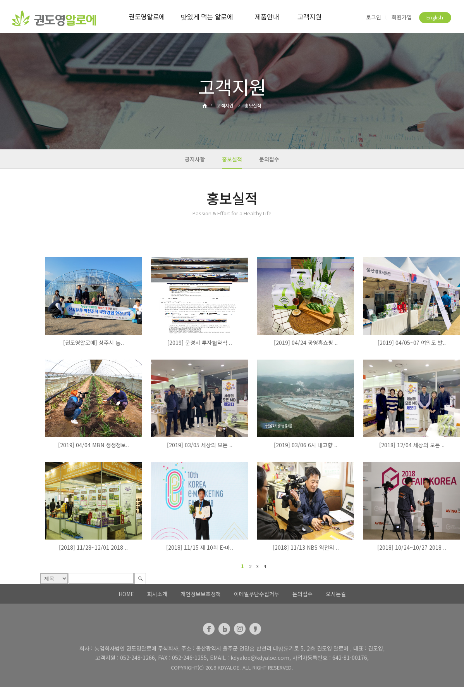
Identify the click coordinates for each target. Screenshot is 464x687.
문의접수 (269, 159)
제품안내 (267, 16)
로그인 (373, 17)
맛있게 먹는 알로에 (206, 16)
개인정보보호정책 (200, 594)
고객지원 (309, 16)
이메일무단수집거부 (256, 594)
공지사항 (195, 159)
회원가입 (402, 17)
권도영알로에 (147, 16)
